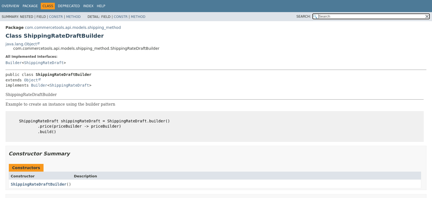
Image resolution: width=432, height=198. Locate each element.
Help (101, 6)
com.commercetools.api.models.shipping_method (73, 27)
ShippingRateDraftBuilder (38, 184)
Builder (14, 63)
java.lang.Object (21, 44)
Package (30, 6)
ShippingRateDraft (43, 63)
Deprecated (69, 6)
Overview (10, 6)
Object (31, 80)
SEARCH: (303, 16)
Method (73, 17)
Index (88, 6)
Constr (56, 17)
